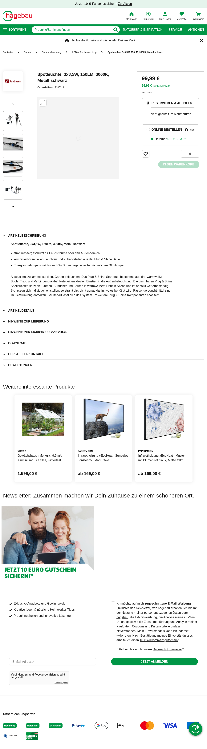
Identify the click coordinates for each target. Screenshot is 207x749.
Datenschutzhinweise (167, 649)
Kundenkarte (163, 86)
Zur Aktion (125, 3)
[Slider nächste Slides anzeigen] (13, 205)
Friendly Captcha (61, 682)
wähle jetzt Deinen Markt (119, 40)
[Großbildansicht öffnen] (78, 138)
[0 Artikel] (190, 154)
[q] (71, 29)
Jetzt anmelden (154, 661)
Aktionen (196, 29)
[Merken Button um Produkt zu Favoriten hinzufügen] (145, 154)
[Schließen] (201, 40)
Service (175, 29)
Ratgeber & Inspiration (142, 29)
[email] (52, 661)
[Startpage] (17, 16)
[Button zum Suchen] (115, 29)
